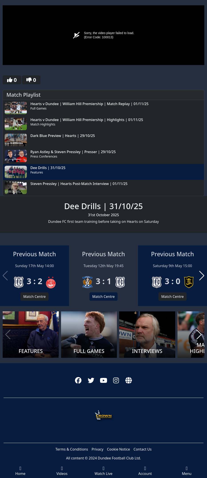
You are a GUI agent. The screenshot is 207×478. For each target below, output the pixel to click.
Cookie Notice (118, 449)
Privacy (97, 449)
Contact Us (143, 449)
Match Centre (34, 296)
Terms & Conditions (71, 449)
